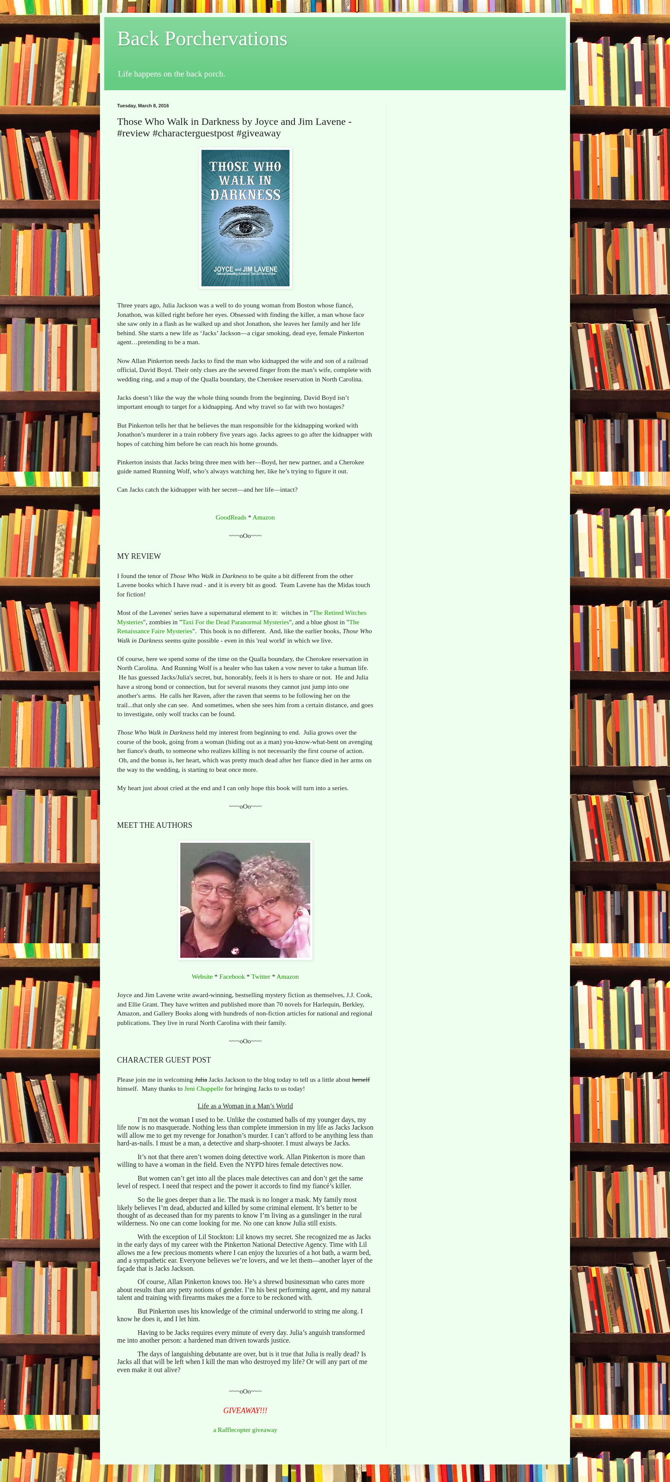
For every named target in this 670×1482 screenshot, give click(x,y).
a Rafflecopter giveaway (245, 1429)
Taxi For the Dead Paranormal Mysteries (235, 622)
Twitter (260, 976)
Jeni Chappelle (203, 1088)
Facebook (232, 976)
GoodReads (231, 517)
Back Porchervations (202, 38)
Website (202, 976)
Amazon (264, 517)
